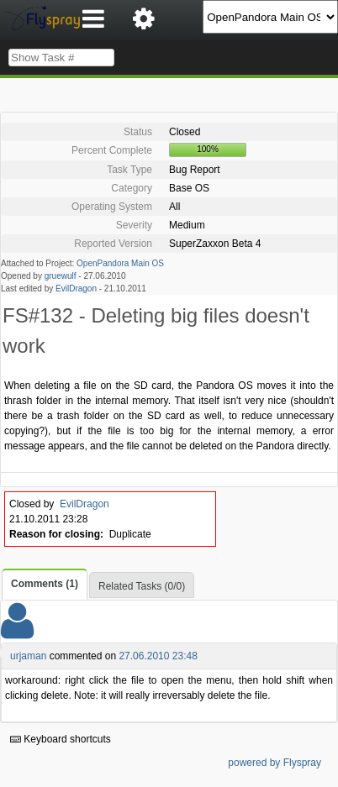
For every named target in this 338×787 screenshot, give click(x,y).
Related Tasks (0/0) (141, 586)
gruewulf (61, 276)
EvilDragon (76, 288)
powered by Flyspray (274, 763)
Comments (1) (44, 584)
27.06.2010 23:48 (158, 656)
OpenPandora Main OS (120, 263)
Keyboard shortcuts (60, 739)
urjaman (28, 656)
